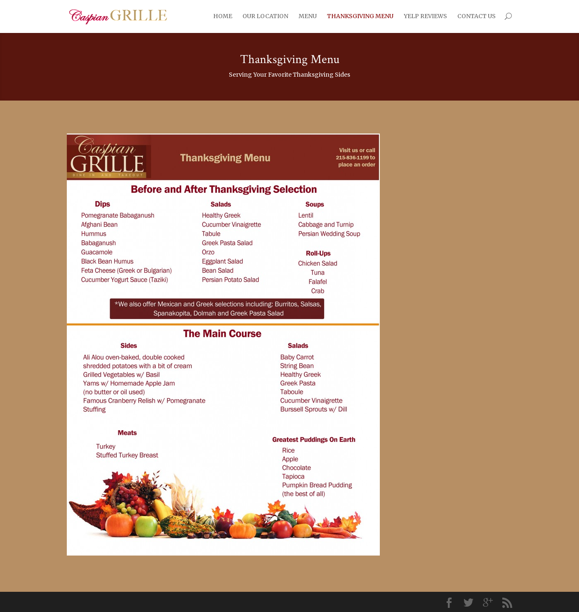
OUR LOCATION (265, 16)
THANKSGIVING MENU (360, 16)
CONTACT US (476, 16)
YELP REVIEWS (425, 16)
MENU (308, 16)
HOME (222, 16)
